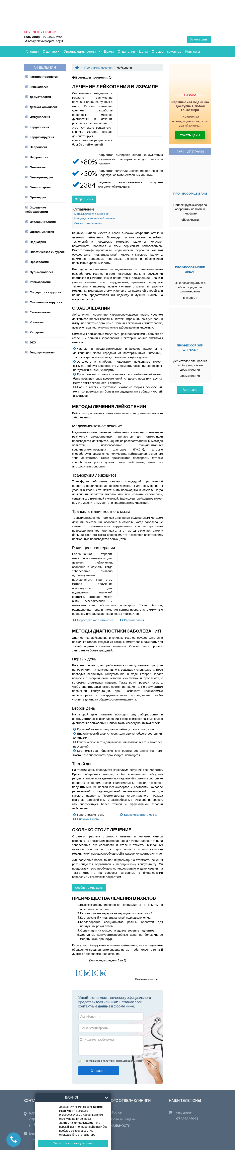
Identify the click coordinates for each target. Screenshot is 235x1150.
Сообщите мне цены (89, 887)
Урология (36, 322)
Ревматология (40, 282)
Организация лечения (81, 51)
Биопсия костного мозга (140, 814)
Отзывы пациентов (166, 51)
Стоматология (40, 312)
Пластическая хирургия (47, 252)
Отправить (99, 1070)
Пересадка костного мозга (95, 620)
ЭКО (33, 342)
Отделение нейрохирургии (36, 209)
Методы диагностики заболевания (95, 218)
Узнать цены (199, 39)
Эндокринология (42, 352)
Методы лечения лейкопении (91, 213)
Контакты (192, 51)
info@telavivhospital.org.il (45, 41)
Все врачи (190, 390)
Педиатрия (38, 242)
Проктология (39, 262)
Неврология (38, 147)
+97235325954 (52, 36)
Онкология (38, 167)
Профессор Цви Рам (190, 193)
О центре (51, 51)
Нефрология (39, 157)
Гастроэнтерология (44, 76)
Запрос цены (84, 199)
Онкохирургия (40, 187)
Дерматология (40, 96)
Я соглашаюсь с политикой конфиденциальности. (113, 1060)
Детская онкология (43, 107)
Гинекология (39, 87)
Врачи (109, 51)
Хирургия (37, 332)
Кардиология (39, 127)
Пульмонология (41, 272)
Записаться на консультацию (73, 1143)
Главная (32, 51)
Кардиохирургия (42, 137)
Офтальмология (42, 231)
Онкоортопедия (41, 177)
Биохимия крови (88, 819)
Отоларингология (43, 221)
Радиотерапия (134, 620)
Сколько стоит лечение (88, 223)
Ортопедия (38, 197)
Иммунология (40, 117)
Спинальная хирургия (46, 302)
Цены (143, 51)
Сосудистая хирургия (45, 292)
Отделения (126, 51)
